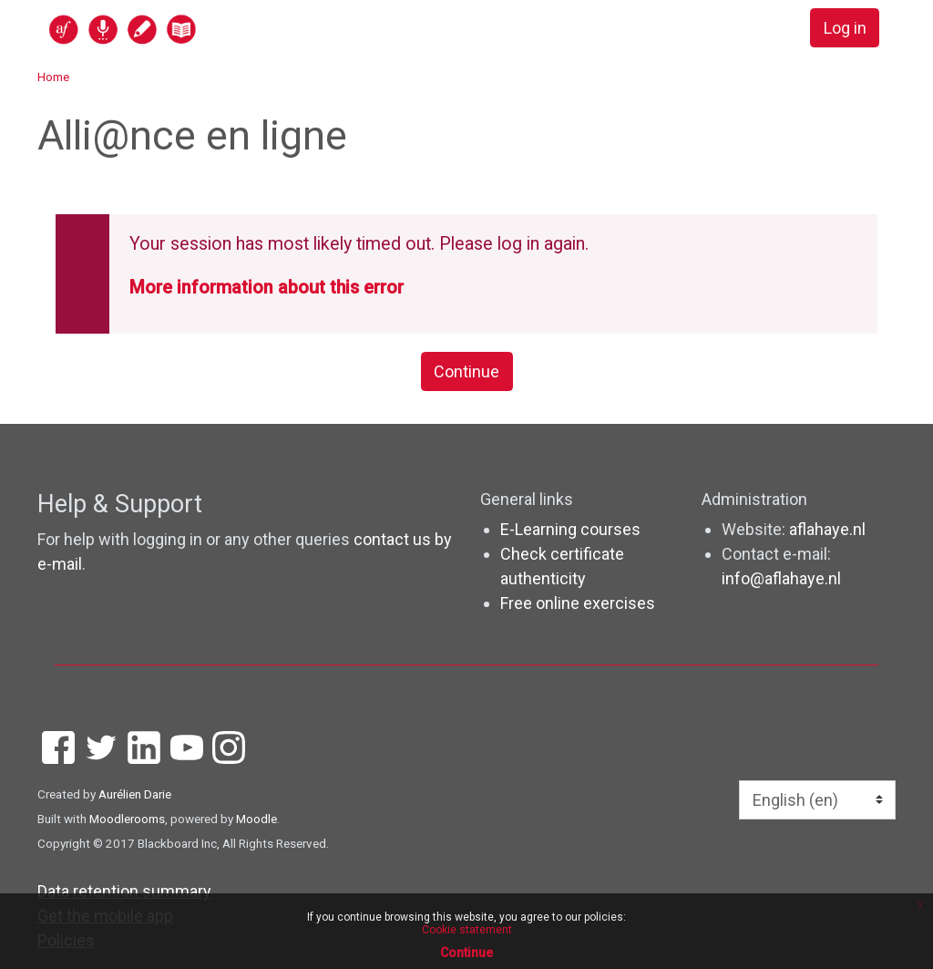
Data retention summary (124, 891)
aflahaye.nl (827, 529)
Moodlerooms (127, 818)
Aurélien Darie (134, 794)
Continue (466, 371)
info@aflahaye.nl (781, 578)
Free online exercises (577, 603)
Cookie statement (467, 929)
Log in (845, 27)
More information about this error (266, 287)
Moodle (256, 818)
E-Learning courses (570, 529)
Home (53, 76)
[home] (193, 28)
